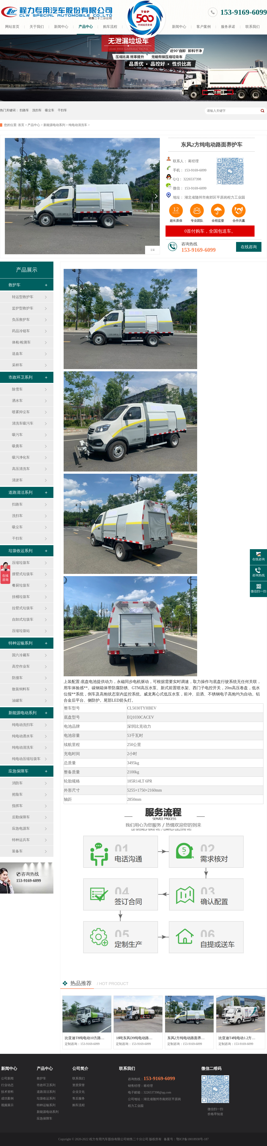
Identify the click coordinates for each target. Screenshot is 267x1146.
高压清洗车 (21, 469)
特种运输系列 (20, 643)
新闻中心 (61, 26)
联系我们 (252, 26)
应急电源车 (21, 828)
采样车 (17, 365)
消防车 (17, 783)
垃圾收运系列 (20, 551)
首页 (21, 125)
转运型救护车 (22, 297)
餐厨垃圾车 (21, 585)
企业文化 (78, 1091)
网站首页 (12, 26)
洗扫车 (37, 110)
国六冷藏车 (21, 655)
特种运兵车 (21, 840)
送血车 (17, 354)
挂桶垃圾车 (21, 597)
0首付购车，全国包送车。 (210, 231)
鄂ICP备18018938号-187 (192, 1139)
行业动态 (7, 1085)
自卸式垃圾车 (22, 619)
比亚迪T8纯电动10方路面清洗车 (90, 1038)
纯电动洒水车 (22, 736)
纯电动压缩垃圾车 (26, 759)
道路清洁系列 (20, 492)
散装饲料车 (21, 689)
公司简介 (80, 1068)
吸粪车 (17, 446)
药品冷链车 (21, 331)
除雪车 (17, 389)
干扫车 (62, 110)
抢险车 (17, 794)
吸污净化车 (21, 457)
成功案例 (7, 1098)
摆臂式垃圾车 (22, 574)
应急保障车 (18, 771)
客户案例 (203, 26)
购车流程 (110, 26)
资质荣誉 (78, 1085)
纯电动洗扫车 (22, 725)
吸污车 (17, 435)
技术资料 (7, 1091)
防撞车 (17, 678)
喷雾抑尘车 (21, 412)
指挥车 (17, 806)
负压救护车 (21, 319)
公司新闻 (7, 1078)
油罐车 (17, 700)
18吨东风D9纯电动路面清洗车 (139, 1038)
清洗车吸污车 (22, 423)
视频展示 (7, 1105)
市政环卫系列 (20, 377)
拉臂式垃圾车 (22, 608)
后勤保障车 (21, 817)
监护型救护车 (22, 308)
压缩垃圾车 (21, 563)
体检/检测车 (21, 342)
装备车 (17, 851)
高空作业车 (21, 666)
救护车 (14, 285)
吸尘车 (49, 110)
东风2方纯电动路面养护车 (187, 1038)
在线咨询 (249, 247)
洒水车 (17, 400)
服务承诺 (228, 26)
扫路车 (24, 110)
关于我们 (37, 26)
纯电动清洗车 (78, 125)
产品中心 (86, 26)
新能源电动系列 (54, 125)
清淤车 (17, 480)
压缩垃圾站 (21, 631)
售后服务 (78, 1098)
